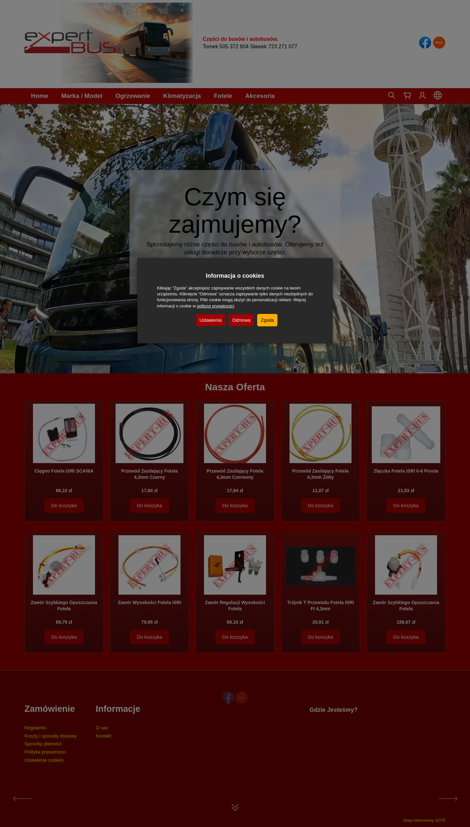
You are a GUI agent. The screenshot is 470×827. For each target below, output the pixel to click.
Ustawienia (210, 320)
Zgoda (267, 320)
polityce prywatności (215, 306)
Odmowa (241, 320)
